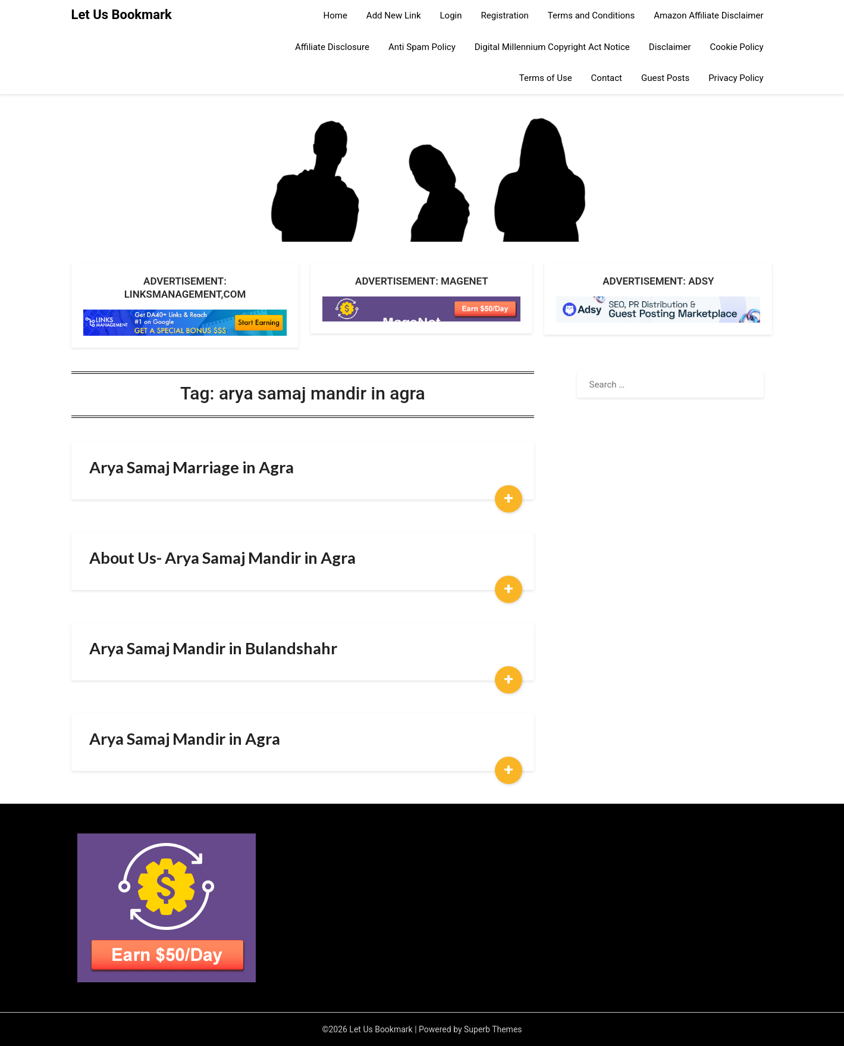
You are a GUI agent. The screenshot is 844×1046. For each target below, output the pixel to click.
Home (335, 15)
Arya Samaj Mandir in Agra (184, 738)
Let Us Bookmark (121, 14)
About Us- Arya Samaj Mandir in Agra (222, 557)
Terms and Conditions (591, 15)
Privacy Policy (735, 78)
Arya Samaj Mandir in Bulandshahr (213, 648)
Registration (505, 15)
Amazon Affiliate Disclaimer (708, 15)
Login (451, 15)
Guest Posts (665, 78)
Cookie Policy (737, 47)
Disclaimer (670, 47)
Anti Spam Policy (422, 47)
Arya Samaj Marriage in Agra (191, 467)
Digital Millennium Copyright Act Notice (552, 47)
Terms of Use (545, 78)
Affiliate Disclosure (332, 47)
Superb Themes (493, 1029)
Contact (606, 78)
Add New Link (393, 15)
